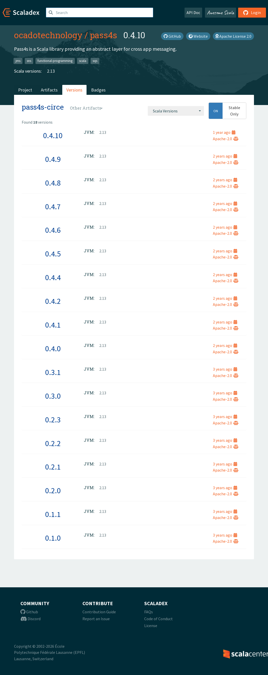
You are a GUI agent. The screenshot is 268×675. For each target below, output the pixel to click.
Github (29, 611)
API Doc (193, 12)
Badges (98, 90)
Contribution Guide (99, 611)
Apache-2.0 (225, 138)
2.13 (51, 71)
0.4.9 (53, 159)
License (150, 625)
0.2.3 (53, 419)
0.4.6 (53, 230)
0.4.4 (53, 277)
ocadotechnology (48, 35)
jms (18, 61)
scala (82, 61)
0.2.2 (53, 443)
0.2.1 (53, 467)
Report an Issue (96, 618)
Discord (30, 618)
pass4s (103, 35)
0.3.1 (53, 372)
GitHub (172, 36)
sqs (95, 61)
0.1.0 (53, 538)
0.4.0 (53, 348)
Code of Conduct (158, 618)
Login (252, 12)
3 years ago (225, 369)
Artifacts (49, 90)
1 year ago (224, 132)
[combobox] (176, 111)
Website (198, 36)
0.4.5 (53, 253)
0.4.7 (53, 206)
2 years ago (225, 156)
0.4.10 (53, 135)
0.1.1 (53, 514)
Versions (74, 90)
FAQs (148, 611)
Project (25, 90)
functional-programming (55, 61)
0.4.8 (53, 183)
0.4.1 (53, 325)
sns (29, 61)
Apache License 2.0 (233, 36)
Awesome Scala (220, 12)
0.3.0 (53, 396)
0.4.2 (53, 301)
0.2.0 (53, 490)
